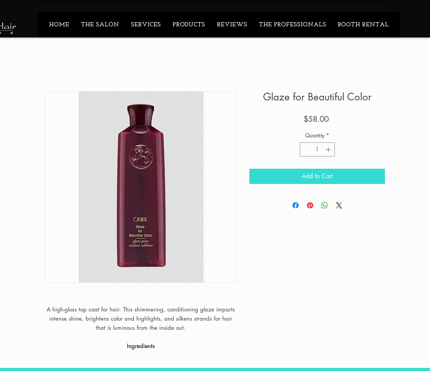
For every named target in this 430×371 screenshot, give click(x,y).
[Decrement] (305, 149)
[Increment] (329, 149)
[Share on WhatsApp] (324, 205)
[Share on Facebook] (295, 205)
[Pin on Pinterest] (310, 205)
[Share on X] (339, 205)
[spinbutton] (317, 149)
